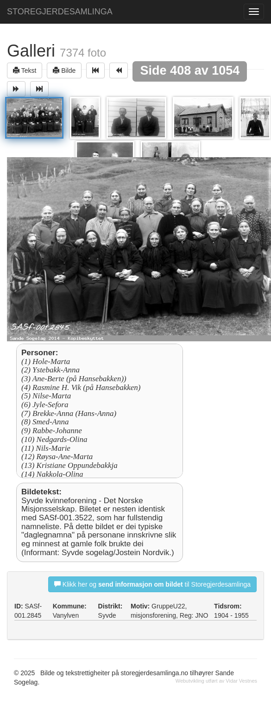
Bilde (64, 70)
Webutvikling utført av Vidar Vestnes (216, 681)
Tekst (24, 70)
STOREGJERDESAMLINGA (60, 11)
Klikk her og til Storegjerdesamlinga (152, 584)
